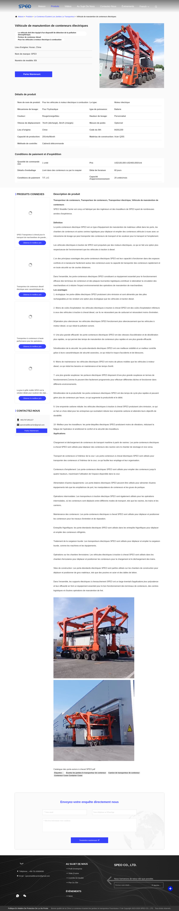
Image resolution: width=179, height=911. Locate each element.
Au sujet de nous (86, 6)
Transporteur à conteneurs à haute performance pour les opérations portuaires (30, 341)
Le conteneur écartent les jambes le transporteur (54, 17)
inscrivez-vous (156, 885)
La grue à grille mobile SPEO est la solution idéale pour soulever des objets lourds (32, 393)
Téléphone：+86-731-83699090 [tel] (30, 871)
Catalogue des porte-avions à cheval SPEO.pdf (74, 769)
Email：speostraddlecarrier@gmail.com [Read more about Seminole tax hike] (33, 876)
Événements (128, 6)
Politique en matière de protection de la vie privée (28, 908)
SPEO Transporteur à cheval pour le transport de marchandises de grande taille (31, 237)
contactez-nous (108, 6)
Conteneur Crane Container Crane (68, 776)
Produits (55, 6)
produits (29, 17)
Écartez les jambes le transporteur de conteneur (86, 773)
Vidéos (68, 6)
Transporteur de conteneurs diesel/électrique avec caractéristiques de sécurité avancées (30, 289)
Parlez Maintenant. (33, 74)
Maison (41, 6)
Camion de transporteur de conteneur (123, 773)
